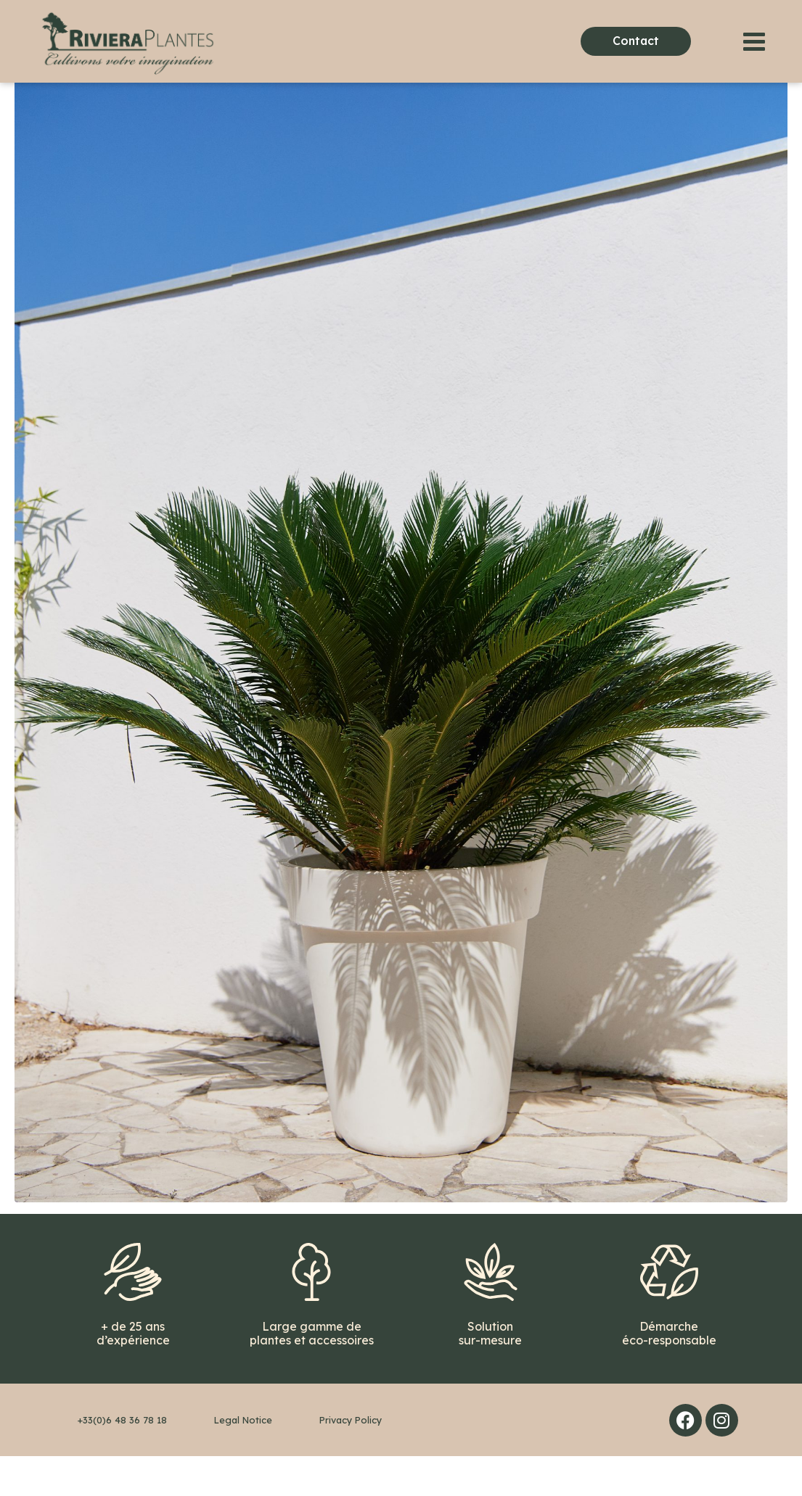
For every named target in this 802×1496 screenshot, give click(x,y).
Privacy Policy (350, 1460)
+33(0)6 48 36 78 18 (122, 1460)
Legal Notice (243, 1460)
